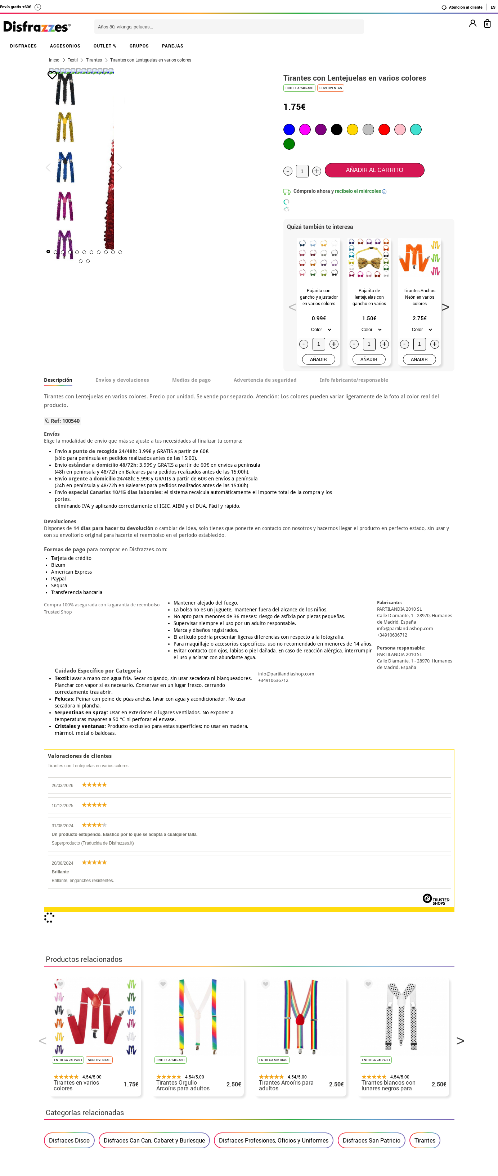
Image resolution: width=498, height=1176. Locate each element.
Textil (73, 60)
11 (186, 261)
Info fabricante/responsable (354, 380)
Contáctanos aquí (209, 1053)
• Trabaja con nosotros (75, 1114)
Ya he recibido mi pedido (365, 1062)
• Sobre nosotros (67, 1062)
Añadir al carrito (374, 170)
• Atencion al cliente (72, 1088)
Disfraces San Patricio (371, 824)
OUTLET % (105, 46)
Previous (289, 304)
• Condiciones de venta (75, 1070)
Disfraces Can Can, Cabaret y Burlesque (154, 824)
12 (193, 261)
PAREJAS (173, 46)
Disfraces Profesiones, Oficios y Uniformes (273, 824)
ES (493, 7)
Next (443, 304)
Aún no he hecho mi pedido (368, 1044)
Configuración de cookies (82, 1105)
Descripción (58, 380)
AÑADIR (318, 359)
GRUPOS (139, 46)
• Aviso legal (62, 1079)
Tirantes (424, 824)
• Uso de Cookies (67, 1096)
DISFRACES (23, 46)
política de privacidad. (274, 962)
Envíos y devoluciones (122, 380)
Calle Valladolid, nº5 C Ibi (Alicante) (362, 1098)
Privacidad (98, 1079)
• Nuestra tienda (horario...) (82, 1044)
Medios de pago (191, 380)
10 (179, 261)
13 (200, 261)
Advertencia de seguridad (265, 380)
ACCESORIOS (65, 46)
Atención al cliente (462, 7)
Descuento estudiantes (78, 1053)
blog (206, 1007)
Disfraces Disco (69, 824)
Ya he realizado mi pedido (367, 1053)
